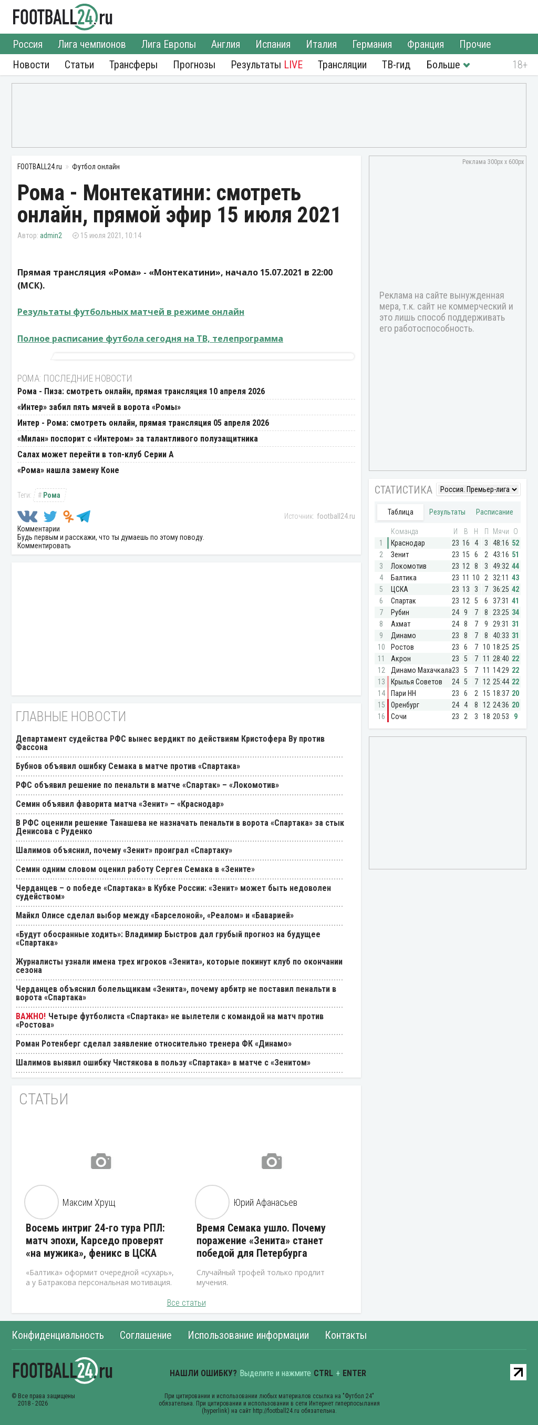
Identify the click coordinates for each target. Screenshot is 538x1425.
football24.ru (336, 516)
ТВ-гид (396, 64)
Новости (31, 64)
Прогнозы (194, 64)
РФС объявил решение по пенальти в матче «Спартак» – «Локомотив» (147, 785)
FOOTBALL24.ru (63, 16)
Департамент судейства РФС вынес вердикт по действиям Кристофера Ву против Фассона (170, 743)
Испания (273, 44)
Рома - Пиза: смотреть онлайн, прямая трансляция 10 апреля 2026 (141, 391)
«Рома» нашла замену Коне (68, 470)
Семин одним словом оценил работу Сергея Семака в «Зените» (135, 869)
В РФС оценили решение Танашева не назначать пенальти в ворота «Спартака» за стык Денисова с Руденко (180, 827)
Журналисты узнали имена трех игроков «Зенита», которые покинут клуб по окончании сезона (179, 966)
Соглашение (146, 1335)
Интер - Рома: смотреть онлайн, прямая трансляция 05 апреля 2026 (143, 423)
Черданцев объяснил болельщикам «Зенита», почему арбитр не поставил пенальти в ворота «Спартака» (176, 993)
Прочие (475, 44)
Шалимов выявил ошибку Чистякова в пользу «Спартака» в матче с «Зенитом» (163, 1063)
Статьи (79, 64)
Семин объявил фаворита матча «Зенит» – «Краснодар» (120, 804)
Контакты (346, 1335)
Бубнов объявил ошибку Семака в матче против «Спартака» (128, 766)
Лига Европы (168, 44)
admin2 (51, 235)
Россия (28, 44)
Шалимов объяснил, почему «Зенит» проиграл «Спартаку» (124, 850)
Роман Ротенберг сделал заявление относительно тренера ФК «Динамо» (154, 1044)
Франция (425, 44)
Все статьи (186, 1303)
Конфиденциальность (58, 1335)
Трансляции (342, 64)
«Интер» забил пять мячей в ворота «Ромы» (99, 407)
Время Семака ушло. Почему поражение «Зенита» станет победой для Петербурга (261, 1240)
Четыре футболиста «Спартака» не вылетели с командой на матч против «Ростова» (170, 1020)
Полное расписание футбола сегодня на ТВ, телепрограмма (150, 338)
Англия (225, 44)
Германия (372, 44)
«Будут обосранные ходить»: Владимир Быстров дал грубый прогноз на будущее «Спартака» (168, 938)
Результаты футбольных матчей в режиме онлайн (130, 311)
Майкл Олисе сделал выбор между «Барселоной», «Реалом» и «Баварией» (155, 915)
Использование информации (248, 1335)
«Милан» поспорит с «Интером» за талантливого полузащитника (137, 439)
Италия (321, 44)
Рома (51, 495)
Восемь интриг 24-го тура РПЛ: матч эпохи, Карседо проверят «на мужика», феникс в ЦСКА (95, 1240)
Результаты (267, 64)
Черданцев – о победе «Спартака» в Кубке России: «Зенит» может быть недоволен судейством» (173, 892)
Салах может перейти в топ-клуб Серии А (95, 454)
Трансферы (133, 64)
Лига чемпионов (92, 44)
